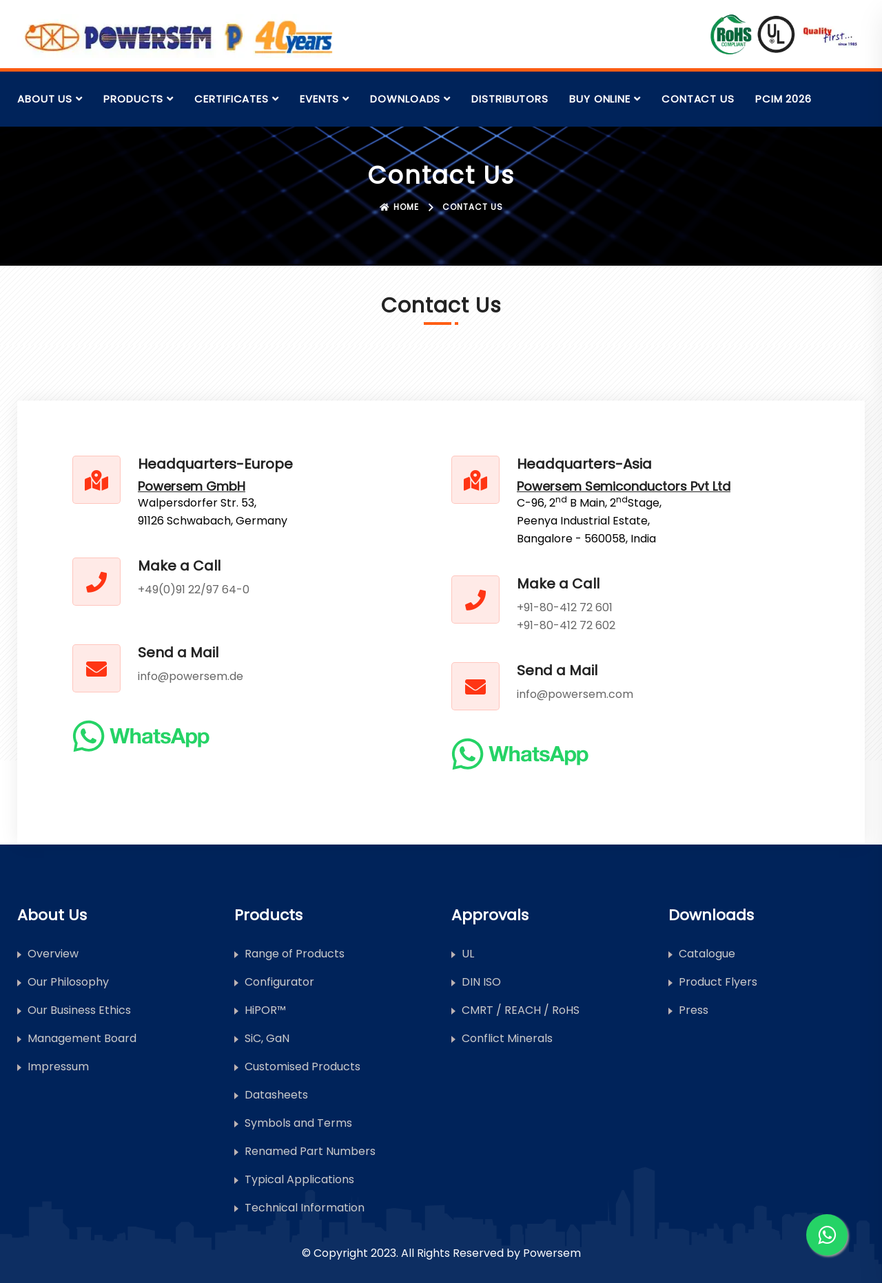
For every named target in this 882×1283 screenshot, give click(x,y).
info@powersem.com (575, 694)
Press (693, 1010)
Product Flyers (718, 982)
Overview (53, 954)
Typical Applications (299, 1179)
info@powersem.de (190, 676)
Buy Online (599, 99)
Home (399, 207)
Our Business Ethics (79, 1010)
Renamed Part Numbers (310, 1151)
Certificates (231, 99)
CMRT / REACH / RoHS (521, 1010)
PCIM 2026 (783, 99)
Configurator (279, 982)
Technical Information (305, 1208)
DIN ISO (481, 982)
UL (468, 954)
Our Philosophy (68, 982)
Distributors (509, 99)
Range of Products (295, 954)
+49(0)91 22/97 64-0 (193, 589)
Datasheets (276, 1095)
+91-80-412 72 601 (565, 607)
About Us (44, 99)
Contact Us (698, 99)
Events (319, 99)
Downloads (405, 99)
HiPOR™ (265, 1010)
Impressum (58, 1066)
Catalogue (707, 954)
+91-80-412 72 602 (566, 625)
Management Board (82, 1038)
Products (133, 99)
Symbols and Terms (298, 1123)
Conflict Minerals (507, 1038)
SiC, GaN (267, 1038)
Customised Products (302, 1066)
